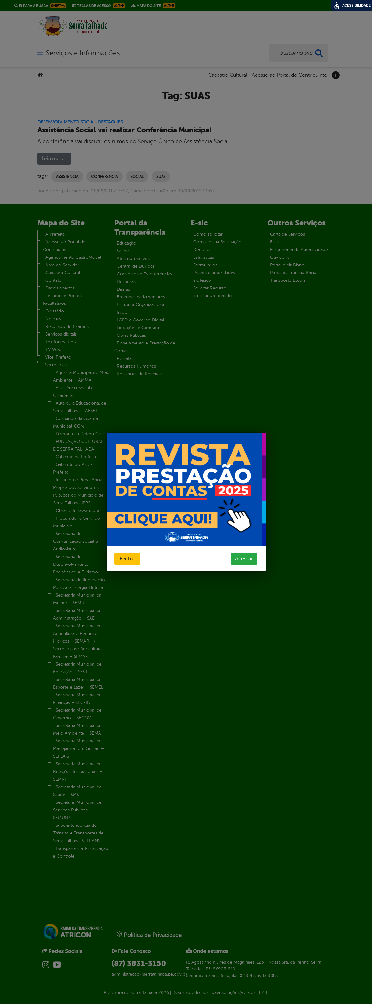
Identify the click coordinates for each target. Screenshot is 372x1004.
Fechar (127, 559)
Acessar (244, 559)
